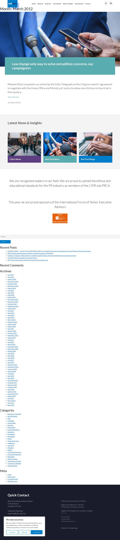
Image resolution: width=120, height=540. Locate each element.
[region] (24, 526)
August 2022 (12, 326)
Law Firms (11, 445)
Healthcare (11, 443)
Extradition (11, 434)
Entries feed (11, 477)
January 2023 (12, 324)
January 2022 (12, 331)
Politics (10, 450)
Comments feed (13, 479)
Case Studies (12, 423)
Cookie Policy (65, 519)
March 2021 (11, 344)
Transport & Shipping (14, 463)
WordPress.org (12, 481)
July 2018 (11, 374)
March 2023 (11, 320)
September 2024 (13, 286)
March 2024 (11, 297)
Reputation (11, 457)
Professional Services (14, 452)
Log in (9, 474)
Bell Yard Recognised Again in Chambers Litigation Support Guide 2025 (30, 253)
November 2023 (13, 302)
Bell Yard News (52, 159)
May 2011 (11, 403)
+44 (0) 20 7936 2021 (15, 511)
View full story (13, 97)
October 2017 (12, 383)
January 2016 (12, 392)
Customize (12, 532)
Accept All (37, 532)
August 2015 (12, 396)
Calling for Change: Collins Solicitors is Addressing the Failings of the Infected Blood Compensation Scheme (42, 255)
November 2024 (13, 281)
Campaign (11, 421)
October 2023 (12, 304)
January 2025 (12, 279)
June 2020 (11, 353)
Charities (10, 425)
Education (11, 432)
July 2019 (11, 360)
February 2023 (12, 322)
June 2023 (11, 313)
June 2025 (11, 277)
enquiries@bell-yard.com (17, 513)
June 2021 (11, 342)
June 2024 (11, 293)
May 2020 (11, 356)
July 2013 (11, 398)
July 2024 (11, 290)
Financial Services (13, 441)
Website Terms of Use (68, 521)
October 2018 (12, 369)
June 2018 (11, 376)
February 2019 (12, 365)
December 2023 (13, 299)
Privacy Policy (65, 517)
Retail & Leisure (12, 459)
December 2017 (13, 380)
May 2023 (11, 315)
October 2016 (12, 387)
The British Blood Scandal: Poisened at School (22, 258)
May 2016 (11, 389)
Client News (15, 159)
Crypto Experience (14, 430)
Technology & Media (14, 461)
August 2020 (12, 351)
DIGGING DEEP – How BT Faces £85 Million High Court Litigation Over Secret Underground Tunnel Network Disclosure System (49, 251)
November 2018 (13, 367)
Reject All (24, 532)
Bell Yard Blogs (88, 159)
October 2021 (12, 333)
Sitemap (63, 513)
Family (10, 439)
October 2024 (12, 284)
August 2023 (12, 308)
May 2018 (11, 378)
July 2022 (11, 329)
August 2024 (12, 288)
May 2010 (11, 405)
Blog (9, 418)
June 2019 (11, 362)
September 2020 (13, 349)
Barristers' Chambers (14, 414)
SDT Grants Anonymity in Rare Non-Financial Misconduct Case (28, 260)
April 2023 (11, 317)
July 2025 (11, 275)
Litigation (11, 448)
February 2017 (12, 385)
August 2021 (12, 338)
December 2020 (13, 347)
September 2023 (13, 306)
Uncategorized (12, 466)
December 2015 (13, 394)
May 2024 (11, 295)
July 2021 (11, 340)
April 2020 (11, 358)
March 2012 (11, 401)
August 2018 (12, 371)
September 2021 (13, 335)
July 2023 (11, 311)
